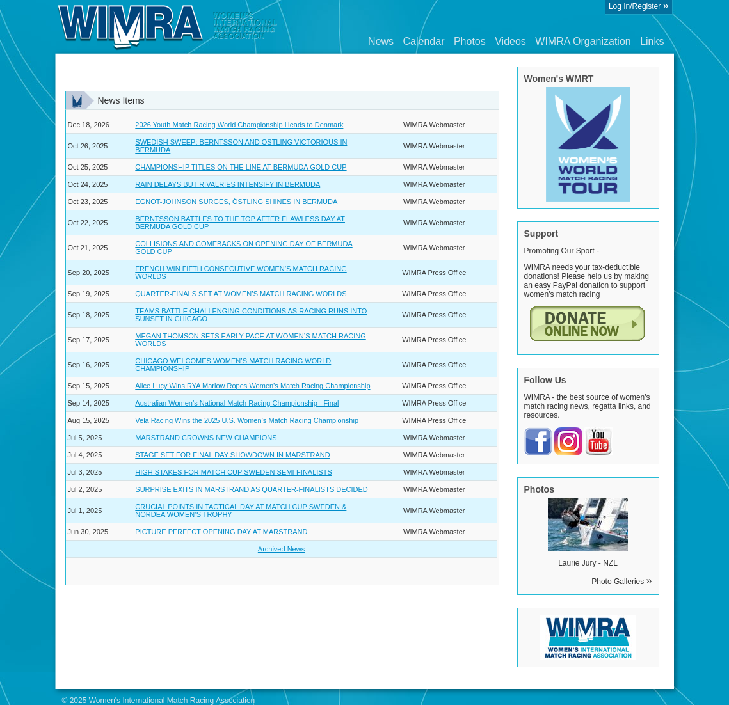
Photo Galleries (621, 581)
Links (652, 41)
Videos (510, 41)
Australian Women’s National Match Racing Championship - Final (237, 403)
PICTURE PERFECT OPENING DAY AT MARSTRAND (221, 531)
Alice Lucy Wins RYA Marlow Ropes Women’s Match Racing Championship (252, 386)
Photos (470, 41)
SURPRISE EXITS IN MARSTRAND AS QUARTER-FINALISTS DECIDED (251, 489)
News (381, 41)
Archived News (281, 549)
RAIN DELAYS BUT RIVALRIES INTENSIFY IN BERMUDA (227, 184)
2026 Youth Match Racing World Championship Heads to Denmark (239, 125)
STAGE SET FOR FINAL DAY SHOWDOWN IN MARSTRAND (232, 455)
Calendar (424, 41)
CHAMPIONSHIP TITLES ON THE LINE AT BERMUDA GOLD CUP (240, 167)
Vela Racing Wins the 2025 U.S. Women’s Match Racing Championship (246, 420)
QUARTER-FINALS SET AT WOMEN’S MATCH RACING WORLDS (240, 293)
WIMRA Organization (582, 41)
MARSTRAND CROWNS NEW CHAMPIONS (205, 437)
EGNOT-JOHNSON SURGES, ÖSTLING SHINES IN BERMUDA (236, 201)
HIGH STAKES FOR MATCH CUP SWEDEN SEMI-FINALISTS (233, 472)
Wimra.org (168, 27)
